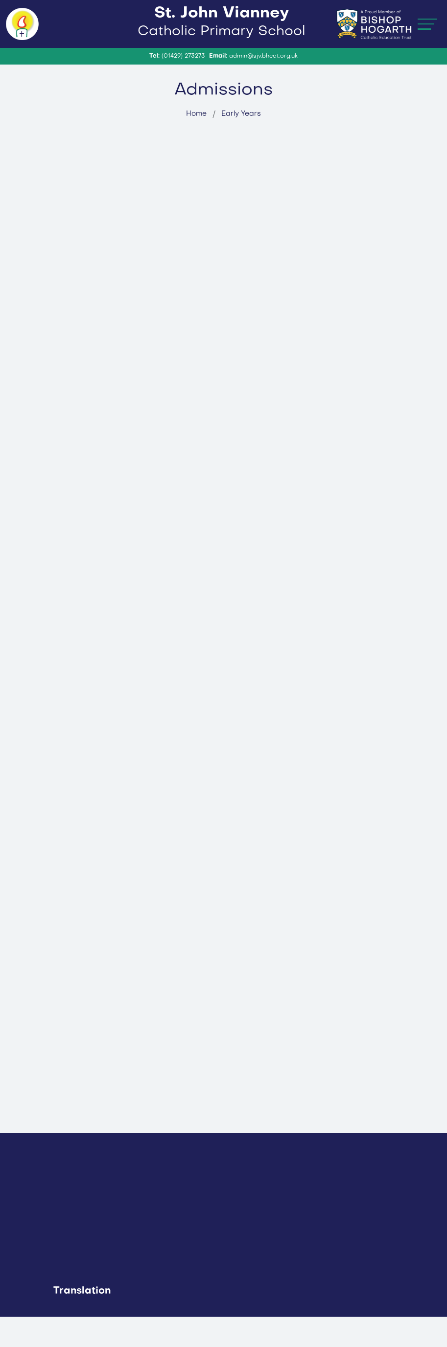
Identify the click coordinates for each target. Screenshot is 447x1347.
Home (196, 144)
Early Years (241, 144)
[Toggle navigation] (427, 38)
